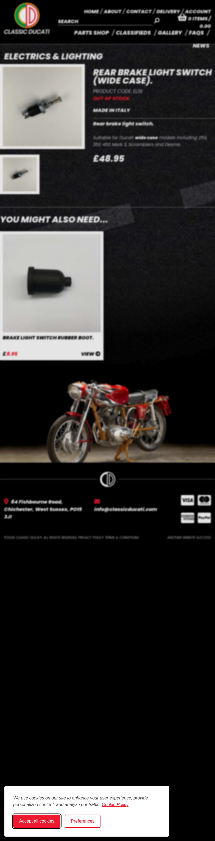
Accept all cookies (36, 821)
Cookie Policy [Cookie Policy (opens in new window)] (115, 804)
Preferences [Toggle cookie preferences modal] (82, 821)
